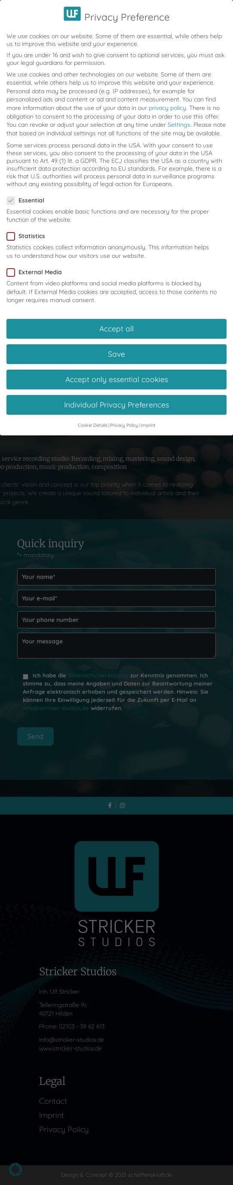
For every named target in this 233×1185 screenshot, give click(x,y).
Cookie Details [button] (92, 416)
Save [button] (116, 345)
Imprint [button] (148, 416)
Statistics (28, 227)
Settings (179, 116)
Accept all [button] (116, 319)
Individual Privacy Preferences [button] (116, 396)
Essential (28, 191)
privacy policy (167, 99)
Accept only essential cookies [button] (116, 370)
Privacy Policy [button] (124, 416)
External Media (36, 263)
